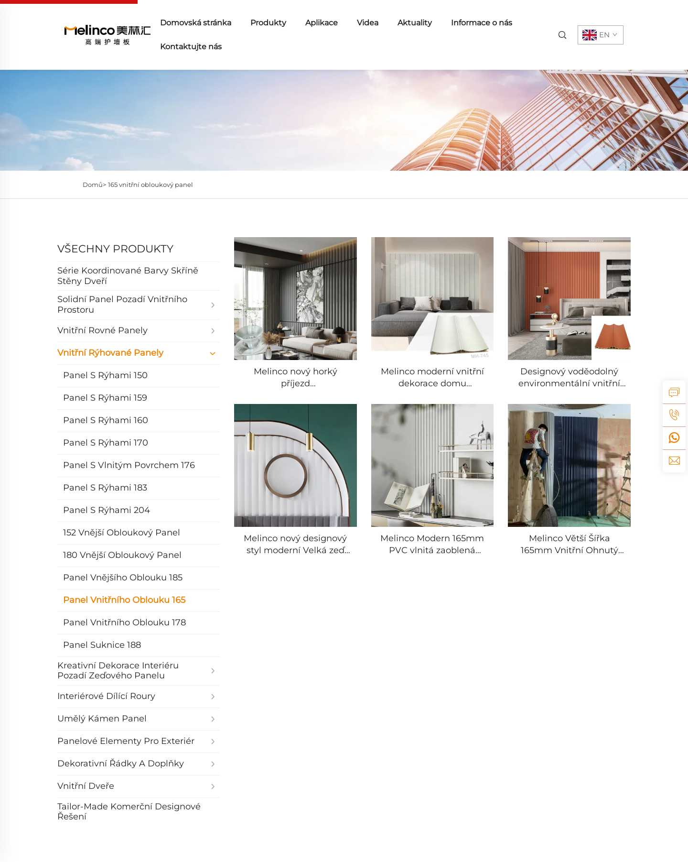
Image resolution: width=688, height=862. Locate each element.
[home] (107, 34)
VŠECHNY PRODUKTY (115, 248)
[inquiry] (674, 392)
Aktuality (415, 22)
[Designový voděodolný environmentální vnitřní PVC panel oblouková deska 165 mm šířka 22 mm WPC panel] (569, 298)
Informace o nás (481, 22)
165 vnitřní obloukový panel (150, 184)
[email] (674, 460)
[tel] (674, 415)
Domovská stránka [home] (195, 22)
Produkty (268, 22)
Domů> (94, 184)
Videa (367, 22)
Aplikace (321, 22)
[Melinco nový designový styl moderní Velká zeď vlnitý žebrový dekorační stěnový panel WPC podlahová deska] (295, 465)
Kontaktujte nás (191, 46)
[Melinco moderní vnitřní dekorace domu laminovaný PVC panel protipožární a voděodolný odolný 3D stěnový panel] (432, 298)
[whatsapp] (674, 437)
